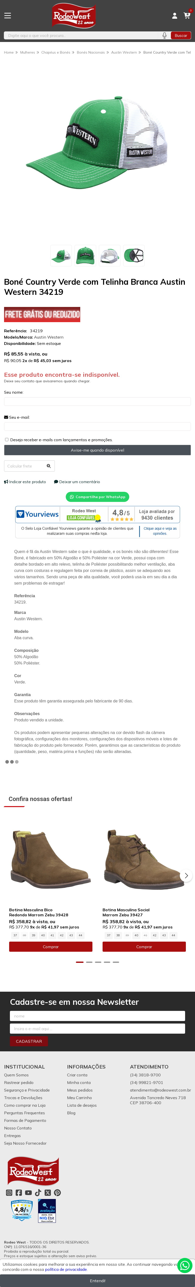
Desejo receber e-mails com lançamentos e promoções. (61, 439)
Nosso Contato (18, 1127)
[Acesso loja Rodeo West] (174, 15)
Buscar (181, 35)
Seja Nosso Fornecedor (25, 1143)
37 (15, 935)
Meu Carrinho (79, 1097)
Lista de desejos (82, 1105)
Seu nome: (13, 392)
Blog (71, 1112)
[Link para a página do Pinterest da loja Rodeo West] (57, 1192)
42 (61, 935)
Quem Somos (16, 1074)
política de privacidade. (66, 1269)
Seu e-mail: (17, 417)
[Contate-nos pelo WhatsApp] (184, 1265)
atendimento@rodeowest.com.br (160, 1090)
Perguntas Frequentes (24, 1112)
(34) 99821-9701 (146, 1082)
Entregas (12, 1135)
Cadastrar (29, 1041)
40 (43, 935)
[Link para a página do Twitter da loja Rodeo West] (47, 1192)
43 (71, 935)
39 (33, 935)
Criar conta (77, 1074)
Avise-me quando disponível (97, 450)
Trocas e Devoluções (23, 1097)
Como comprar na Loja (24, 1105)
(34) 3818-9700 (145, 1074)
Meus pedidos (80, 1090)
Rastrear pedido (19, 1082)
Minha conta (79, 1082)
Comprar (51, 946)
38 (118, 935)
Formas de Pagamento (25, 1120)
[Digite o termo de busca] (81, 35)
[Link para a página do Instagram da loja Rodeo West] (9, 1192)
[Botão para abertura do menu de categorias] (7, 15)
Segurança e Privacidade (27, 1090)
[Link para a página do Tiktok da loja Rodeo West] (38, 1192)
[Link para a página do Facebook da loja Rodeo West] (18, 1192)
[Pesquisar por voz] (164, 35)
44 (80, 935)
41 (52, 935)
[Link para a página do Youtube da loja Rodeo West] (28, 1192)
